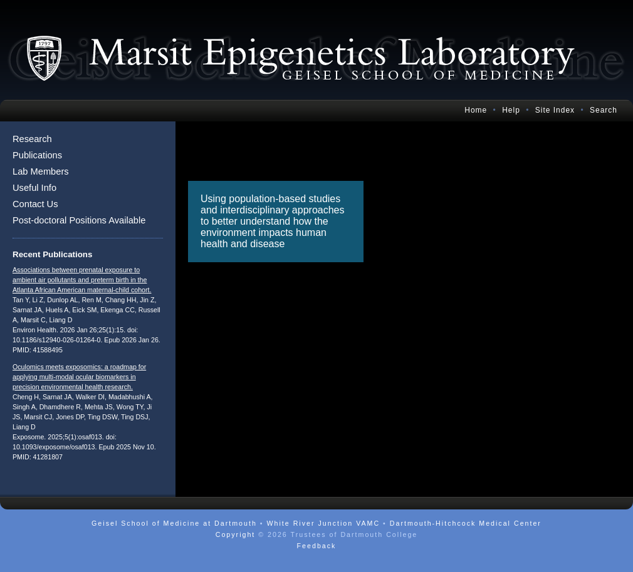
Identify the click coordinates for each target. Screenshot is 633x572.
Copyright (236, 534)
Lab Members (41, 171)
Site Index (555, 110)
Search (603, 110)
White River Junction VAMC (323, 523)
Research (32, 139)
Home (475, 110)
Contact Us (35, 204)
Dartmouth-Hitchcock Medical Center (465, 523)
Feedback (317, 545)
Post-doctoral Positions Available (79, 220)
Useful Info (34, 188)
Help (511, 110)
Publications (37, 155)
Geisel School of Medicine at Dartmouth (174, 523)
